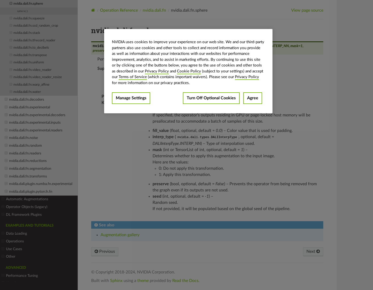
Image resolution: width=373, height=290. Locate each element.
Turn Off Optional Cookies (211, 98)
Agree (252, 98)
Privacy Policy (157, 71)
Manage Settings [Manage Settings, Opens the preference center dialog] (131, 98)
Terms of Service (133, 77)
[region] (188, 71)
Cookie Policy (189, 71)
